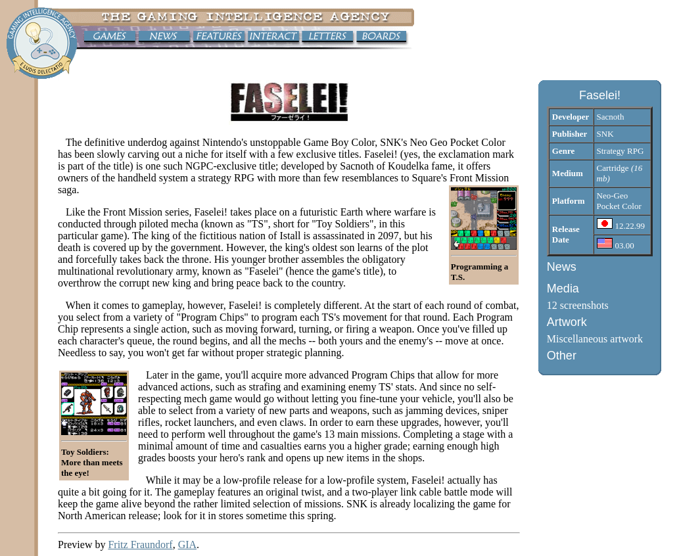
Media (563, 288)
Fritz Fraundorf (140, 544)
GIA (187, 544)
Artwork (567, 322)
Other (561, 355)
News (561, 266)
